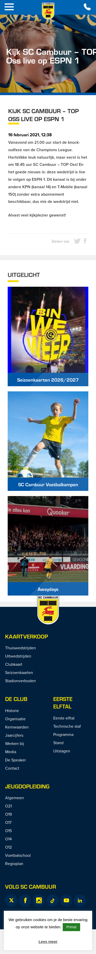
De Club (16, 699)
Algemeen (14, 797)
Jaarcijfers (14, 735)
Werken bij (14, 743)
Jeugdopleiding (27, 786)
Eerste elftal (63, 718)
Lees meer (47, 941)
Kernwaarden (17, 727)
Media (10, 751)
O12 (8, 847)
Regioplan (14, 863)
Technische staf (67, 726)
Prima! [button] (71, 927)
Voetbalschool (18, 855)
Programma (63, 734)
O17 (8, 822)
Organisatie (15, 719)
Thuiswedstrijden (20, 648)
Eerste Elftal (62, 702)
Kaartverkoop (26, 636)
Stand (58, 742)
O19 (8, 814)
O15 (8, 830)
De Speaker (15, 760)
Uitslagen (61, 751)
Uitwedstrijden (18, 656)
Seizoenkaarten (19, 672)
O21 (8, 806)
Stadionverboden (20, 680)
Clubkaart (13, 664)
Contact (12, 768)
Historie (12, 710)
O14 (8, 839)
